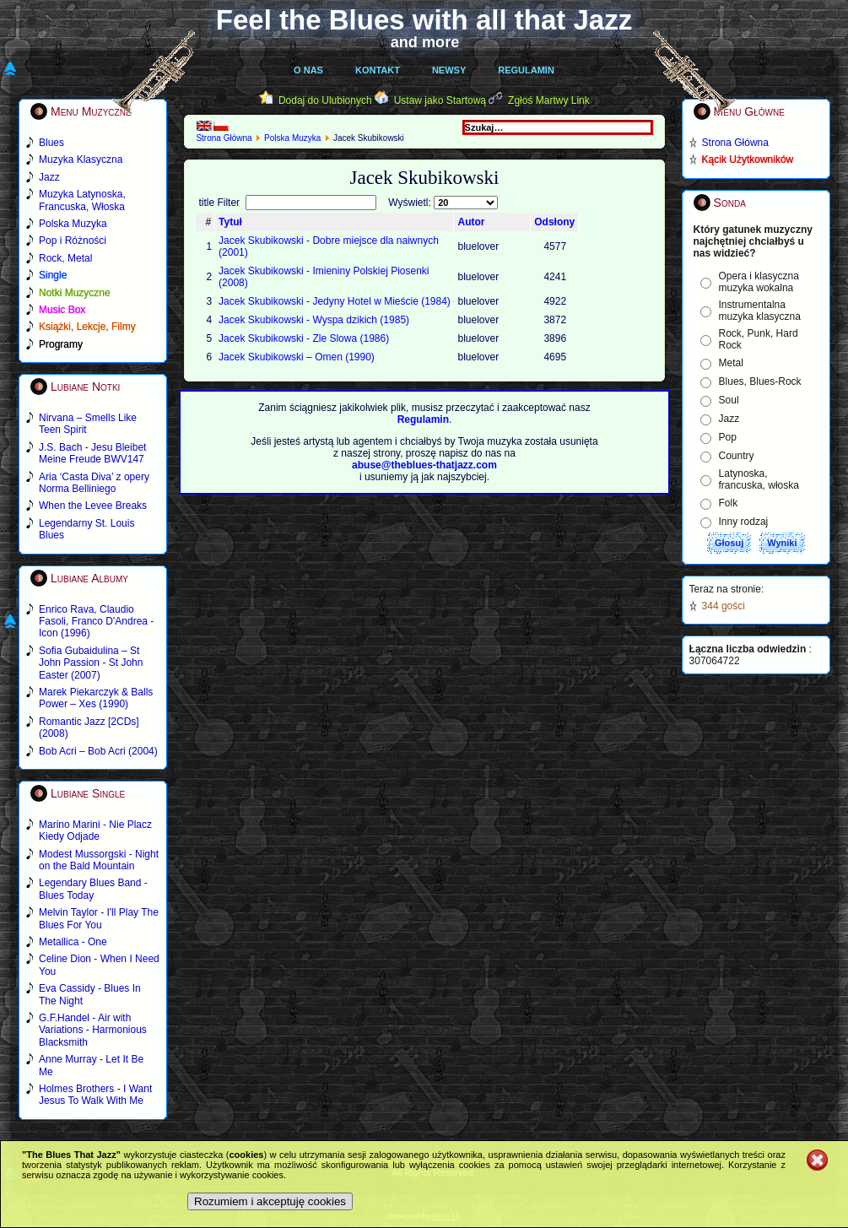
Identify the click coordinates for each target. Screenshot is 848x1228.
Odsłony (554, 222)
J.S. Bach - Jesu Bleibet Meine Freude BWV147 (92, 453)
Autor (470, 222)
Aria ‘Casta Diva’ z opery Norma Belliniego (94, 483)
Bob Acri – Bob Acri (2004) (98, 751)
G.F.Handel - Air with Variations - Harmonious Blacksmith (93, 1030)
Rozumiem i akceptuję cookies (270, 1201)
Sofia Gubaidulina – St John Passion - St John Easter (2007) (91, 663)
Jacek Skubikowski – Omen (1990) (297, 357)
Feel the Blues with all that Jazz (424, 19)
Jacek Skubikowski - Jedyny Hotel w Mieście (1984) (335, 301)
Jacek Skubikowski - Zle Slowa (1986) (304, 338)
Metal (731, 363)
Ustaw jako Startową (440, 100)
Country (736, 456)
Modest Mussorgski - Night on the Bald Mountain (99, 860)
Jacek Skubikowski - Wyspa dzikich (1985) (314, 320)
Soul (729, 400)
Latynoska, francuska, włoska (759, 479)
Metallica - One (73, 942)
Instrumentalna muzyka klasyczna (760, 310)
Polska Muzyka (292, 138)
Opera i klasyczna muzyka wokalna (759, 282)
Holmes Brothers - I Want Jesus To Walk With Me (95, 1094)
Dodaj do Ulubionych (325, 100)
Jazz (729, 419)
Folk (728, 503)
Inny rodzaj (744, 521)
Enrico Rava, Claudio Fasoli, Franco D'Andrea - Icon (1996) (96, 621)
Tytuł (230, 222)
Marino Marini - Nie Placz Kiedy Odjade (95, 830)
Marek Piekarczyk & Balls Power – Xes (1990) (96, 698)
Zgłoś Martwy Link (549, 100)
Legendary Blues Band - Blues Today (93, 889)
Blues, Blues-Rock (760, 381)
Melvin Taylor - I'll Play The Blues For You (99, 918)
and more (425, 42)
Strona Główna (223, 138)
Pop (728, 437)
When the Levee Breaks (93, 505)
